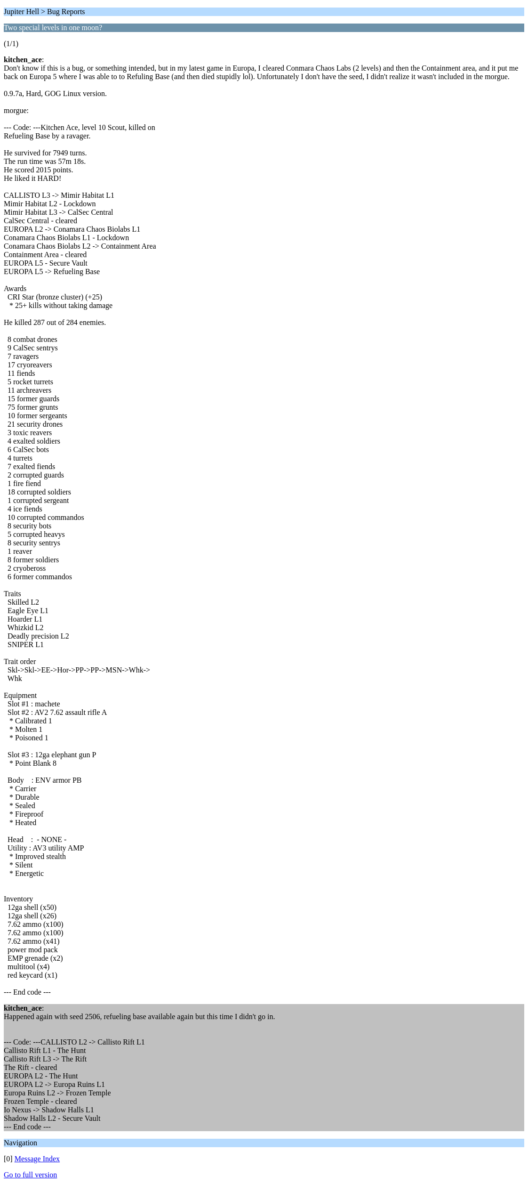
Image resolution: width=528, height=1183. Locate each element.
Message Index (37, 1159)
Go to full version (30, 1175)
